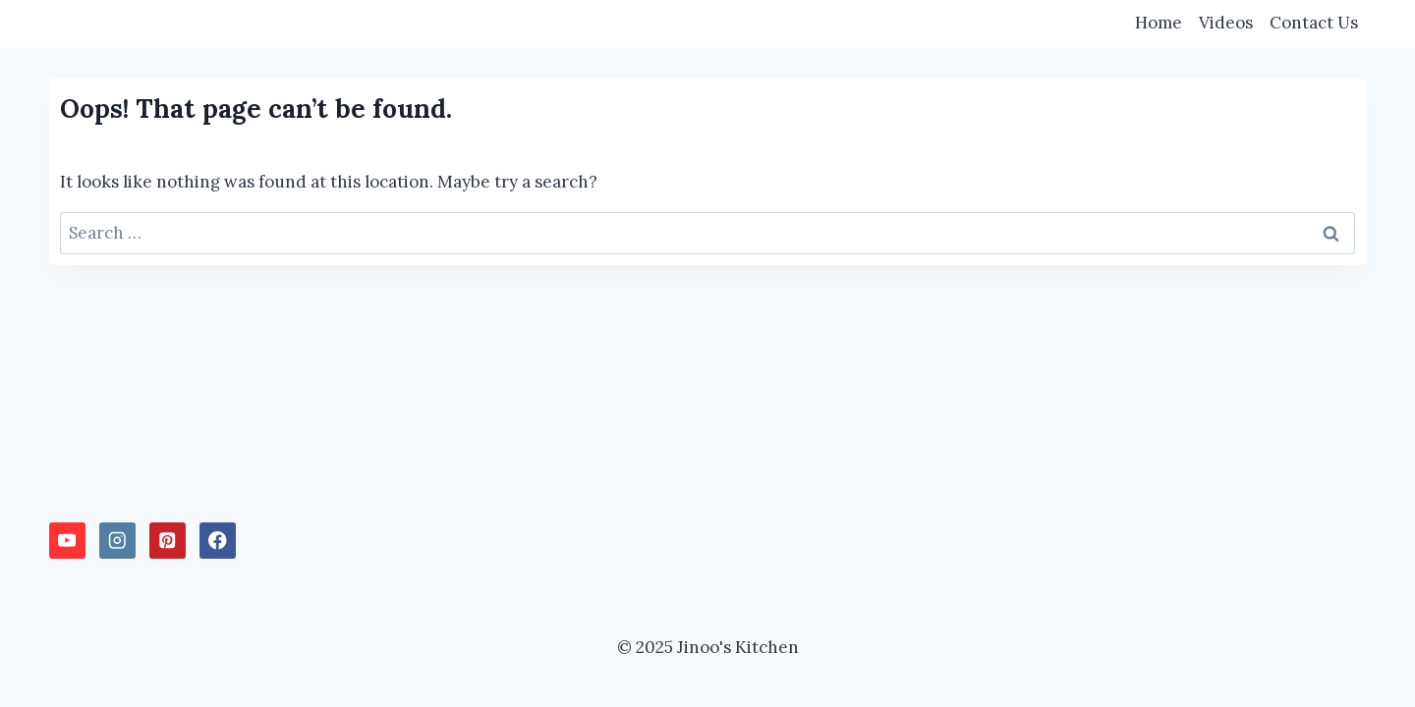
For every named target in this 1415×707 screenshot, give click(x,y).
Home (1158, 22)
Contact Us (1314, 22)
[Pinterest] (167, 540)
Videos (1226, 22)
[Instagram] (117, 540)
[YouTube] (67, 540)
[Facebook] (217, 540)
